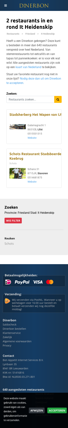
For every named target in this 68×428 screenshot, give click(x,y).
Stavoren (43, 173)
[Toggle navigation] (5, 5)
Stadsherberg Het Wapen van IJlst (37, 115)
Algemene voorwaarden (17, 341)
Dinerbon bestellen (14, 328)
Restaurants (13, 33)
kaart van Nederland (28, 67)
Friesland (30, 33)
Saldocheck (9, 324)
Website (32, 137)
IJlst (40, 129)
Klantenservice (12, 333)
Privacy (7, 345)
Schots (9, 244)
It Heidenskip (48, 33)
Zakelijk (7, 337)
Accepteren (57, 410)
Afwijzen (36, 410)
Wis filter (13, 220)
